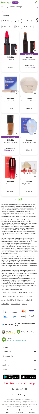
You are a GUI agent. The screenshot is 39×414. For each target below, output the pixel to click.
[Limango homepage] (6, 2)
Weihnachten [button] (28, 27)
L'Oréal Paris (5, 292)
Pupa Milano (23, 292)
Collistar (32, 292)
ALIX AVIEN (12, 300)
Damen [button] (11, 27)
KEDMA (29, 296)
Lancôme (21, 300)
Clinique (24, 304)
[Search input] (20, 6)
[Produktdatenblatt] (10, 51)
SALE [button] (4, 27)
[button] (10, 21)
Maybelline (11, 296)
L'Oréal (3, 296)
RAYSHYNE (5, 304)
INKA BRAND (15, 304)
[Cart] (16, 51)
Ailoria (28, 300)
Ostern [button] (18, 27)
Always (3, 300)
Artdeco (14, 292)
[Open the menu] (2, 6)
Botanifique (21, 296)
